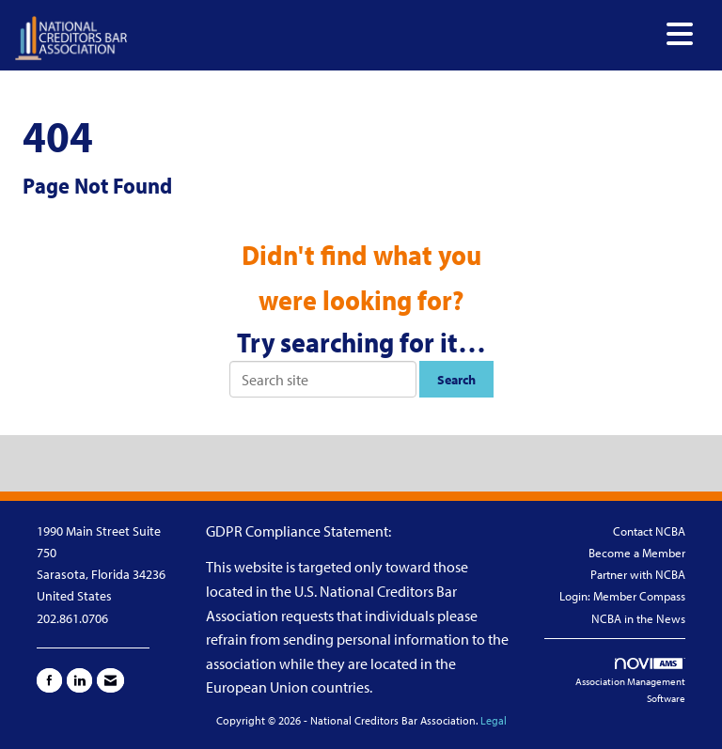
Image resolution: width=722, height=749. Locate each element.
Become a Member (637, 552)
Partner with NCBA (637, 574)
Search (456, 379)
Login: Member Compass (622, 595)
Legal (493, 720)
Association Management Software (630, 682)
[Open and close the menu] (415, 34)
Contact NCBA (649, 530)
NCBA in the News (638, 618)
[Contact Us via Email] (110, 680)
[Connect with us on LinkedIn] (79, 680)
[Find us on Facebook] (49, 680)
